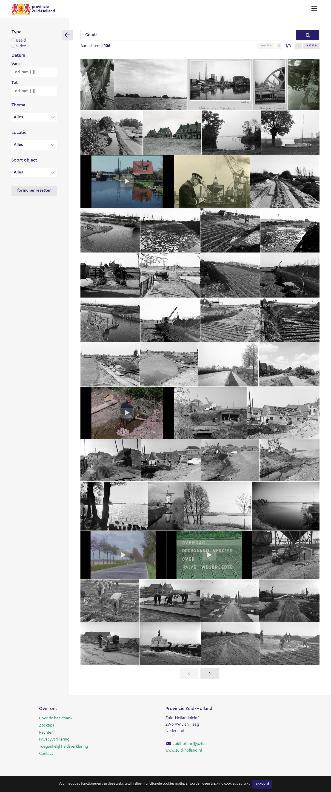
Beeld (34, 40)
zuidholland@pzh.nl (190, 744)
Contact (46, 753)
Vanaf (16, 64)
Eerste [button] (266, 46)
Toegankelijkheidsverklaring (63, 746)
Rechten (46, 732)
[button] (279, 46)
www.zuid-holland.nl (184, 750)
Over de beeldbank (55, 718)
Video (34, 46)
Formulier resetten (34, 191)
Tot (14, 83)
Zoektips (46, 725)
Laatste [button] (311, 46)
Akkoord (262, 784)
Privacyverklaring (54, 739)
